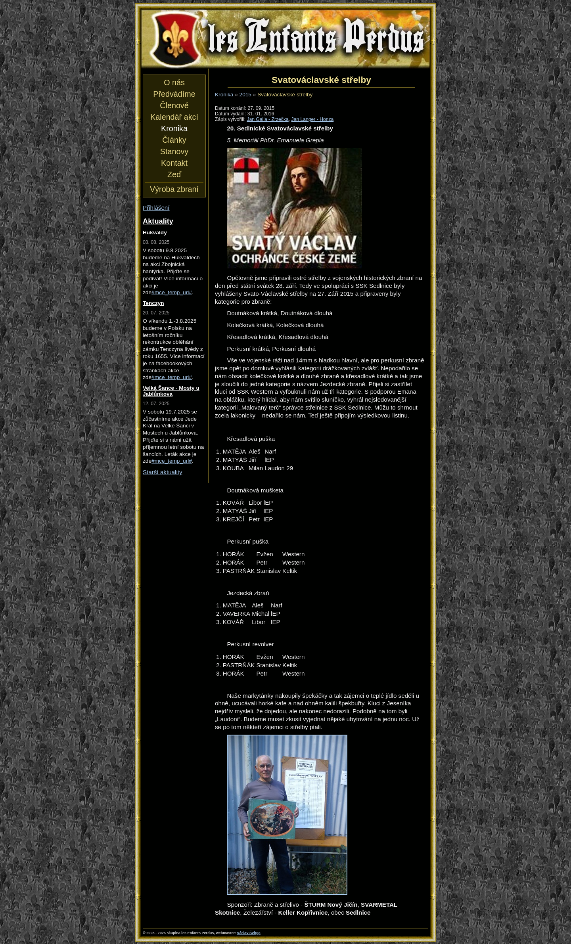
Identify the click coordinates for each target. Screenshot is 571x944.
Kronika (224, 95)
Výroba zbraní (174, 189)
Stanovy (174, 151)
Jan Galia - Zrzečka (267, 119)
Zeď (174, 174)
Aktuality (158, 221)
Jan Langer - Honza (312, 119)
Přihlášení (156, 207)
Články (174, 140)
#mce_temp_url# (171, 292)
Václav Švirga (249, 933)
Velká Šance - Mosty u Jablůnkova (171, 391)
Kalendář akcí (174, 117)
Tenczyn (153, 303)
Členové (174, 105)
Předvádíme (174, 94)
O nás (174, 82)
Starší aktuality (162, 472)
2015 (245, 95)
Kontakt (174, 163)
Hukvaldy (155, 233)
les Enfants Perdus (285, 39)
